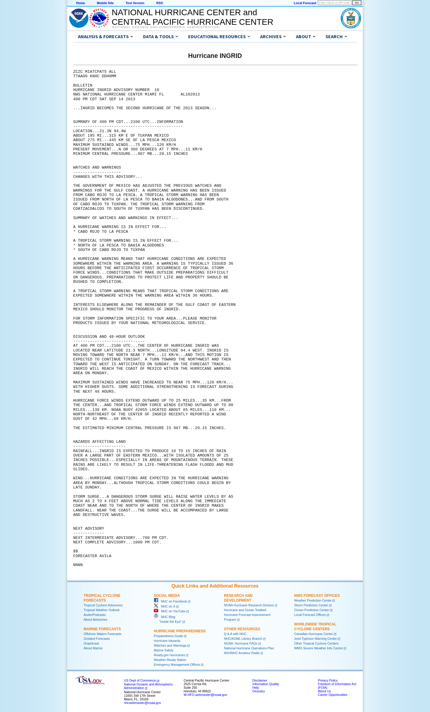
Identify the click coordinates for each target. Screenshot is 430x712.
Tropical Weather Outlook (101, 610)
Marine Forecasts (102, 629)
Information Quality (265, 684)
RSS (159, 3)
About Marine (93, 648)
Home (80, 3)
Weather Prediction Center (312, 600)
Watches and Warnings (170, 645)
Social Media (167, 596)
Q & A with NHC (235, 634)
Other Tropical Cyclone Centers (316, 643)
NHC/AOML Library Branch (243, 638)
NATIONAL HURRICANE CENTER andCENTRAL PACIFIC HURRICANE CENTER (192, 17)
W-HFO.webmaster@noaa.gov (205, 694)
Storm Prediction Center (311, 605)
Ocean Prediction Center (311, 610)
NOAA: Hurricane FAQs (240, 643)
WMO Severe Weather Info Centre (318, 648)
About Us (324, 691)
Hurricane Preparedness (180, 631)
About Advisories (95, 619)
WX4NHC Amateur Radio (242, 653)
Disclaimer (259, 680)
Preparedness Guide (168, 636)
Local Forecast (305, 3)
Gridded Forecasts (97, 638)
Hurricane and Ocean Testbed (245, 610)
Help (255, 687)
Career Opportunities (332, 694)
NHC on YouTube (169, 611)
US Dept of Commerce (140, 680)
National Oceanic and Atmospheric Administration (165, 27)
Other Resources (242, 629)
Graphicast (91, 643)
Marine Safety (163, 650)
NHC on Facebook (170, 601)
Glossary (258, 691)
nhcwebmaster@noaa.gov (142, 703)
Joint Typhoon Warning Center (315, 638)
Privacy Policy (327, 680)
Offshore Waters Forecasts (103, 634)
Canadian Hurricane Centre (313, 634)
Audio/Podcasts (95, 615)
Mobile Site (105, 3)
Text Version (135, 3)
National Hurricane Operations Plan (249, 648)
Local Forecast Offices (310, 615)
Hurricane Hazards (167, 640)
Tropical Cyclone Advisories (103, 605)
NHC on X (164, 606)
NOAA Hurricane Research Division (249, 605)
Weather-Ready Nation (170, 660)
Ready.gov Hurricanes (169, 655)
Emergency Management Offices (177, 664)
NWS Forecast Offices (317, 596)
